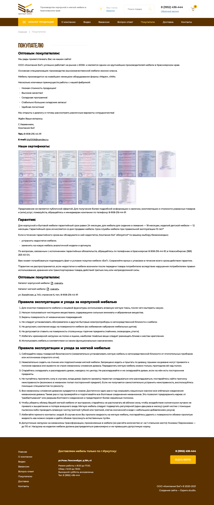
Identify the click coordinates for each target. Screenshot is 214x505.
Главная (22, 452)
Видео (87, 22)
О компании (68, 22)
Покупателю (148, 22)
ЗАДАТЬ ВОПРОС (183, 459)
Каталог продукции (41, 22)
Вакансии (103, 22)
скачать (58, 283)
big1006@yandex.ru (37, 139)
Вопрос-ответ (125, 22)
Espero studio (187, 490)
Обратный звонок (170, 11)
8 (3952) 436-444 (172, 7)
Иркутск (110, 11)
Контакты (186, 22)
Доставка (168, 22)
